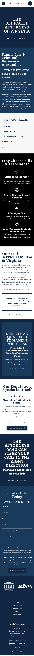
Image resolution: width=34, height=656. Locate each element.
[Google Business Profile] (21, 651)
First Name (6, 506)
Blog (16, 611)
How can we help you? (9, 537)
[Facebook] (17, 651)
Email (4, 525)
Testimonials (17, 608)
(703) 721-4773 (17, 643)
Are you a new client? (9, 531)
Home (17, 602)
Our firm (17, 280)
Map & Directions (17, 636)
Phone (4, 519)
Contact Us (17, 614)
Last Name (5, 512)
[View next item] (24, 422)
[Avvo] (13, 651)
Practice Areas (17, 605)
